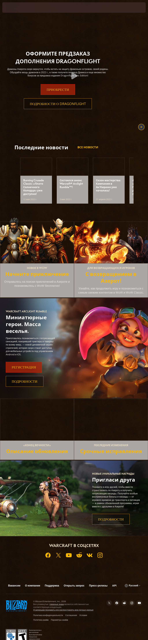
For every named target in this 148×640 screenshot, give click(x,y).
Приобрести (58, 95)
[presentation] (11, 7)
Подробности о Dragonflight (58, 109)
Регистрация (24, 367)
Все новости (87, 147)
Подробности (24, 381)
